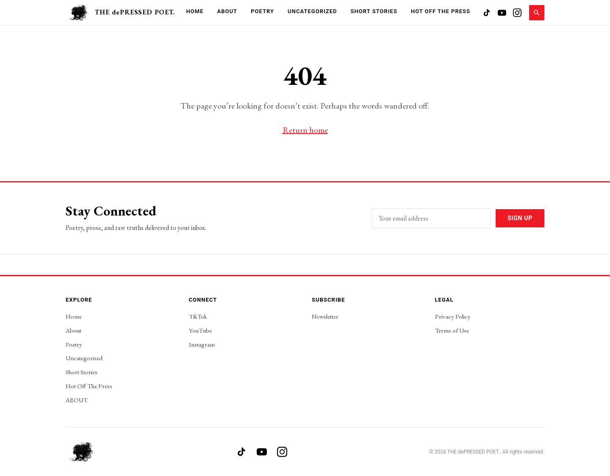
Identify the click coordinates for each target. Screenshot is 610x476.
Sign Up (519, 218)
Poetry (262, 11)
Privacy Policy (453, 316)
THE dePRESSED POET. (135, 12)
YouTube (200, 330)
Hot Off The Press (440, 11)
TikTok (198, 316)
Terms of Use (452, 330)
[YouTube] (502, 13)
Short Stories (374, 11)
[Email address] (431, 218)
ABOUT (77, 400)
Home (194, 11)
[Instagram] (517, 13)
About (227, 11)
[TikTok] (487, 13)
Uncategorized (312, 11)
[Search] (536, 12)
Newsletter (325, 316)
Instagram (202, 344)
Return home (305, 129)
